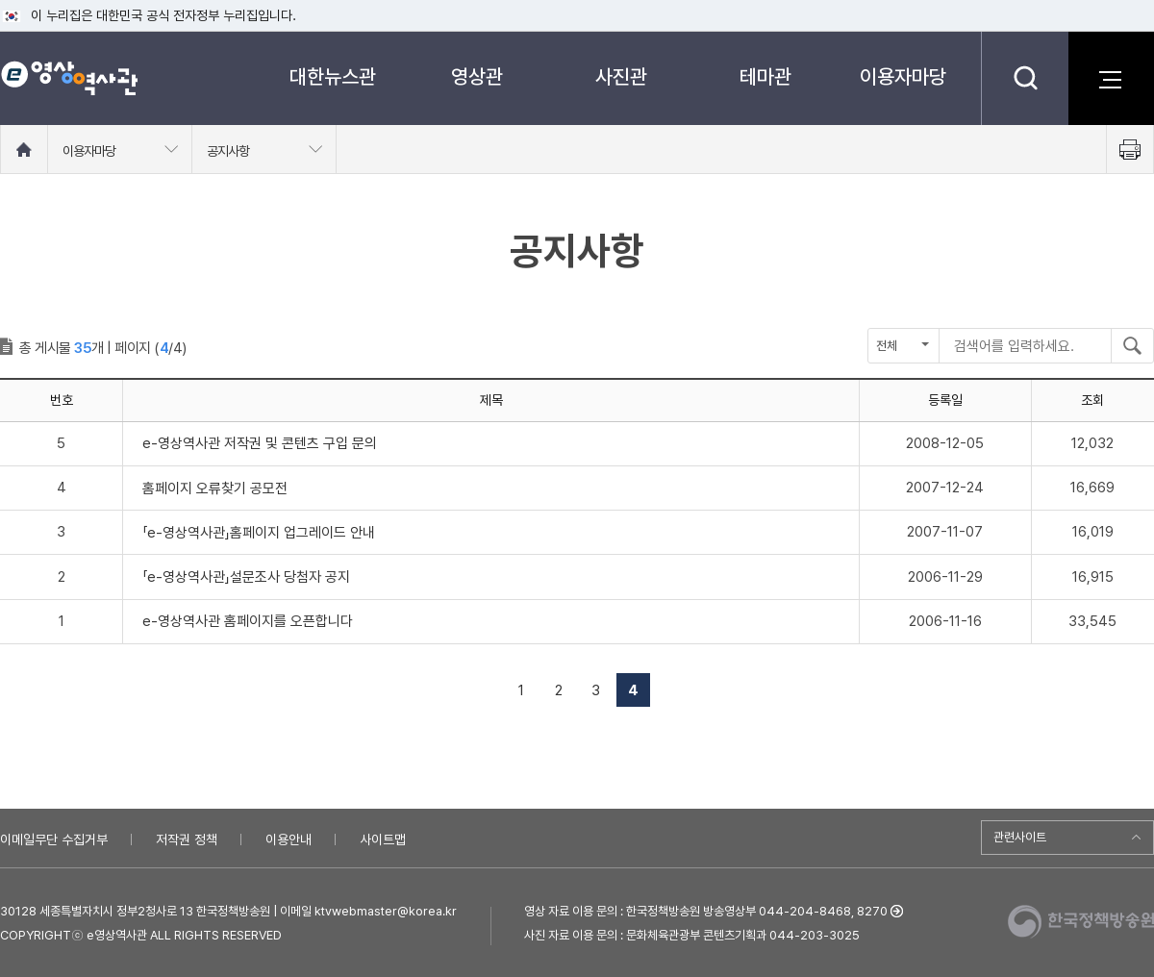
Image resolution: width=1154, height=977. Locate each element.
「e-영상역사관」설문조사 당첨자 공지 (246, 577)
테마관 (765, 76)
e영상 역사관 (69, 78)
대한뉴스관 (332, 76)
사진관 (621, 76)
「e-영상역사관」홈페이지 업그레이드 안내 (258, 532)
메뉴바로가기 (0, 0)
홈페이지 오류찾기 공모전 (215, 488)
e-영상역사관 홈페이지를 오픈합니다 (247, 621)
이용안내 (288, 839)
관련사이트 (1019, 837)
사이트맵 (383, 839)
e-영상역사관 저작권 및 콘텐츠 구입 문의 (259, 443)
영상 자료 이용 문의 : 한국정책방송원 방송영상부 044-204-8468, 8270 (706, 911)
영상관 (477, 76)
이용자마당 (903, 76)
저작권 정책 (186, 839)
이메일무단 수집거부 (54, 839)
